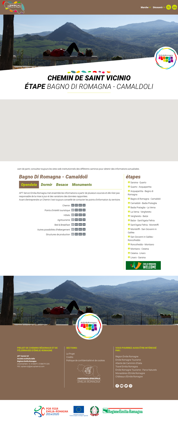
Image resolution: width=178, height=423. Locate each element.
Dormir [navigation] (46, 184)
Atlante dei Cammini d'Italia (128, 363)
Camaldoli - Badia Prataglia (142, 203)
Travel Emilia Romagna (126, 366)
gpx (72, 205)
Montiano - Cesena (138, 249)
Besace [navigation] (62, 184)
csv (84, 205)
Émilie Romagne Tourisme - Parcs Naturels (136, 370)
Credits (69, 357)
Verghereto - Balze (138, 216)
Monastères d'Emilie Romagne (130, 373)
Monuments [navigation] (82, 184)
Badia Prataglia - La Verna (142, 207)
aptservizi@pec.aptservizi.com (32, 366)
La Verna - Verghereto (139, 212)
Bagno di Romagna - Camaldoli (144, 199)
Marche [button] (146, 7)
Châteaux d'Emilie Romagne (129, 376)
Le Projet (70, 353)
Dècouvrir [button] (159, 7)
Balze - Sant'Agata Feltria (141, 220)
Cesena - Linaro (136, 253)
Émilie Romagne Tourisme (128, 360)
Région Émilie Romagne (126, 356)
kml (76, 205)
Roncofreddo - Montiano (141, 244)
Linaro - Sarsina (137, 257)
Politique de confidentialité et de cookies (85, 360)
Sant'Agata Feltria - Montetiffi (143, 225)
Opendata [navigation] (29, 184)
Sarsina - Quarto (137, 182)
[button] (168, 7)
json (80, 205)
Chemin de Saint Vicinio (89, 78)
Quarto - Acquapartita (139, 187)
